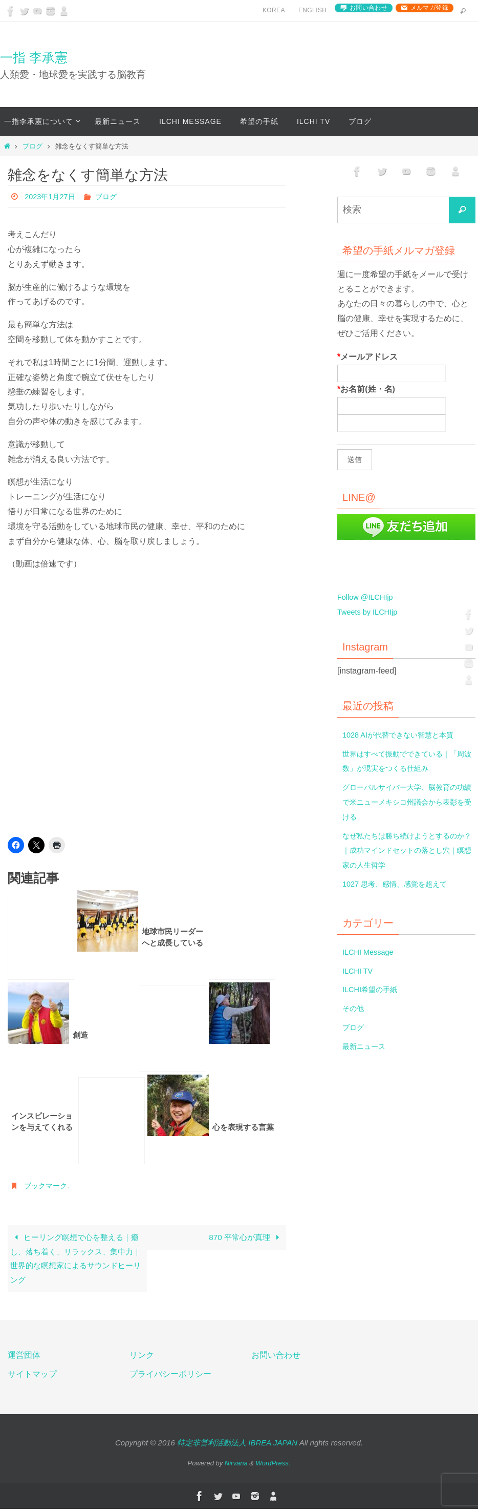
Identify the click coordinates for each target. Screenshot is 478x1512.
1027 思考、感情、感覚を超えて (401, 883)
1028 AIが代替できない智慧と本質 (405, 734)
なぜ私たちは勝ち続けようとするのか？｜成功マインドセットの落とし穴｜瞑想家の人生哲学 (407, 850)
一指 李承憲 (34, 57)
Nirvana (236, 1467)
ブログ (32, 146)
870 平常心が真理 (244, 1237)
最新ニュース (367, 1046)
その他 (354, 1008)
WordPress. (273, 1467)
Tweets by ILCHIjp (370, 611)
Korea (274, 10)
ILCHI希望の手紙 (373, 989)
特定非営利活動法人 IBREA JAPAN (237, 1445)
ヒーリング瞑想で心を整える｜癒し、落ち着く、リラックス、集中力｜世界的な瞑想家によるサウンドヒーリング (75, 1259)
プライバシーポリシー (170, 1377)
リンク (141, 1358)
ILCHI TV (359, 971)
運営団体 (24, 1358)
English (312, 10)
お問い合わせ (368, 7)
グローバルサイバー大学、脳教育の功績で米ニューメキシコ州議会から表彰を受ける (407, 802)
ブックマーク (48, 1185)
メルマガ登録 (429, 7)
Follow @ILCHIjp (368, 597)
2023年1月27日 (53, 196)
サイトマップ (32, 1377)
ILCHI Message (370, 952)
